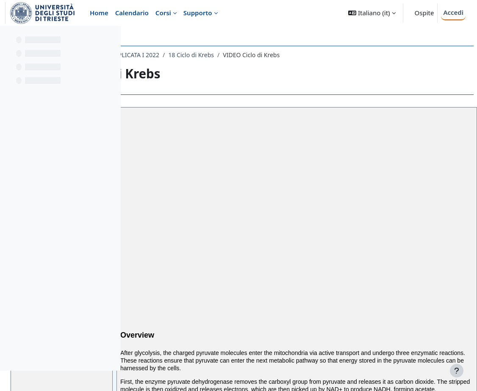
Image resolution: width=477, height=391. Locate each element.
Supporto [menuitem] (197, 12)
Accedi (453, 12)
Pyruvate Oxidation (193, 174)
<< (157, 218)
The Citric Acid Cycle (192, 183)
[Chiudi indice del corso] (9, 38)
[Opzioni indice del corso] (110, 38)
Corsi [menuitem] (163, 12)
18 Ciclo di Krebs (318, 55)
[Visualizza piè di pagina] (456, 370)
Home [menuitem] (99, 12)
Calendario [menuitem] (132, 12)
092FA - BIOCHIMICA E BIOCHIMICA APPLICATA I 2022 (212, 55)
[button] (372, 13)
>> (220, 218)
